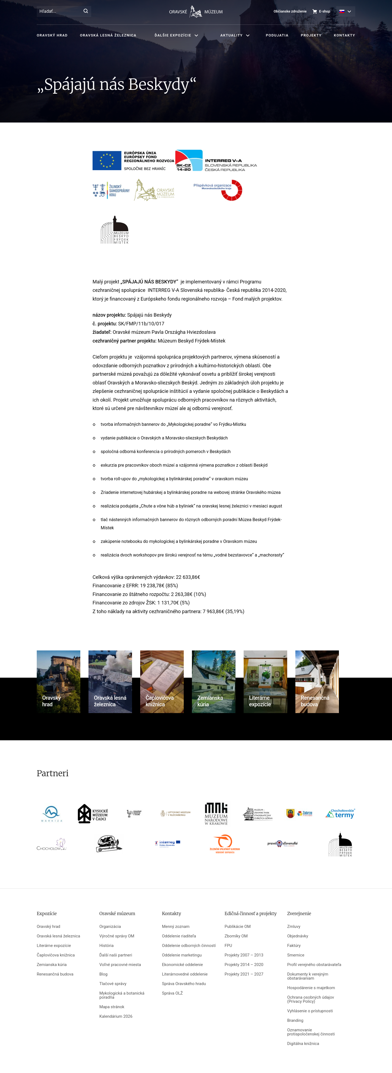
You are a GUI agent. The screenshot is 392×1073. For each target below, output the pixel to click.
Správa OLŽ (172, 993)
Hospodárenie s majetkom (311, 988)
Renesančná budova (55, 974)
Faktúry (294, 946)
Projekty (311, 35)
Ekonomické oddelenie (182, 965)
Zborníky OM (236, 936)
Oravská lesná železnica (108, 35)
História (106, 946)
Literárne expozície (54, 946)
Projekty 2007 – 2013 (244, 955)
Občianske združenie (290, 11)
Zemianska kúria (52, 965)
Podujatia (277, 35)
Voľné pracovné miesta (120, 965)
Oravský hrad (52, 35)
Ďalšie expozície (173, 35)
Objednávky (297, 936)
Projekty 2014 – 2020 (244, 965)
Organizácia (110, 927)
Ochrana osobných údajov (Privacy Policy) (310, 999)
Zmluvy (293, 927)
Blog (103, 974)
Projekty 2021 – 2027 (244, 974)
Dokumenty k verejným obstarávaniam (307, 976)
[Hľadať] (85, 11)
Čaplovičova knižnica (56, 955)
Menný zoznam (175, 927)
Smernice (295, 955)
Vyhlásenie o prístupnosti (310, 1011)
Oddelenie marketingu (182, 955)
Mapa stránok (111, 1007)
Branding (295, 1021)
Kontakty (344, 35)
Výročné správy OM (116, 936)
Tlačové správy (112, 984)
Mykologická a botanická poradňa (121, 995)
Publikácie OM (238, 927)
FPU (228, 946)
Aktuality (231, 35)
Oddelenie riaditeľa (179, 936)
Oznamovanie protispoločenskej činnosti (311, 1032)
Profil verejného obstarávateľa (314, 965)
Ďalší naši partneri (115, 955)
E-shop (324, 11)
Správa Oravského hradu (184, 984)
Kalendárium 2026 (116, 1016)
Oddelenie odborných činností (189, 946)
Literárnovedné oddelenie (185, 974)
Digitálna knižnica (303, 1044)
